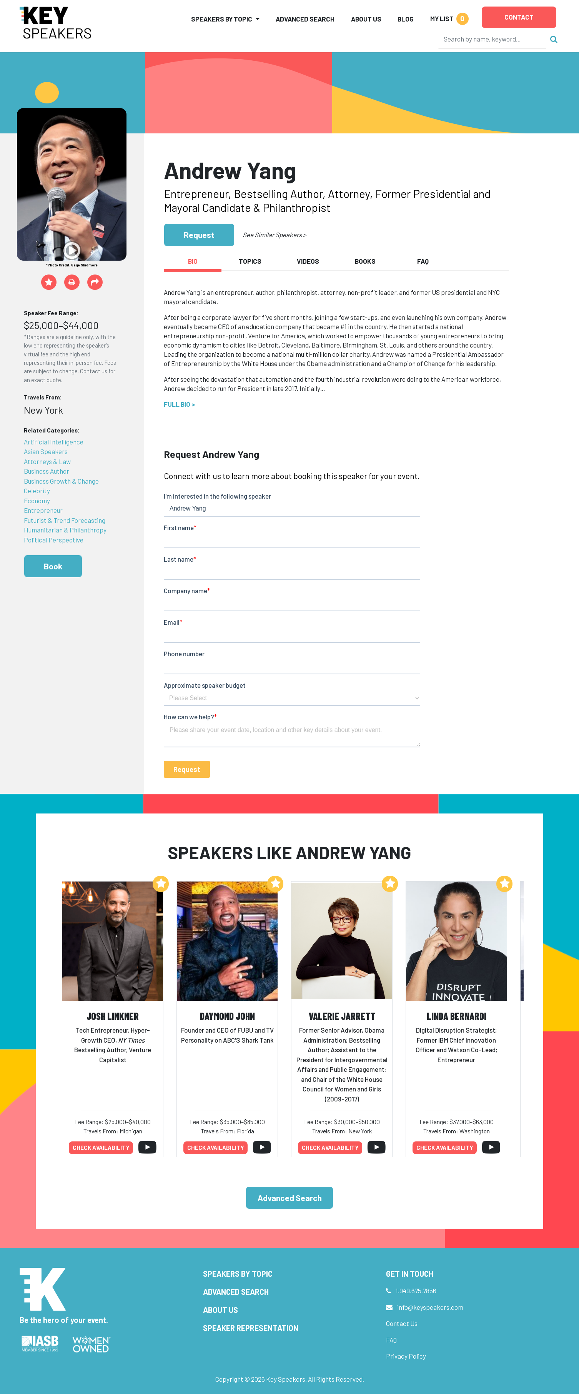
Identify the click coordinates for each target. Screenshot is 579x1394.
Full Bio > (179, 404)
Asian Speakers (46, 451)
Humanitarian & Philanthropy (65, 530)
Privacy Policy (406, 1356)
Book (53, 566)
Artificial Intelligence (53, 442)
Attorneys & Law (47, 461)
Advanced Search (305, 19)
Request (199, 235)
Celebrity (37, 490)
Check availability (101, 1147)
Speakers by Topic (238, 1273)
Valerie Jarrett (342, 1016)
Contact (519, 17)
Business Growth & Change (61, 481)
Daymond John (227, 1016)
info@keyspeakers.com (430, 1307)
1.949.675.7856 (416, 1290)
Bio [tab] (193, 261)
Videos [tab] (308, 261)
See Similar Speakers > (274, 234)
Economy (37, 500)
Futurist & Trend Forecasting (64, 520)
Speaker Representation (250, 1327)
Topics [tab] (250, 261)
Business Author (46, 471)
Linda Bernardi (456, 1016)
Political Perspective (53, 540)
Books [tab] (365, 261)
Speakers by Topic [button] (221, 19)
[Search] (492, 38)
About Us (366, 19)
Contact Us (402, 1323)
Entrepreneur (43, 510)
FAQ (391, 1340)
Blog (406, 19)
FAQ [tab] (423, 261)
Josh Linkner (113, 1016)
